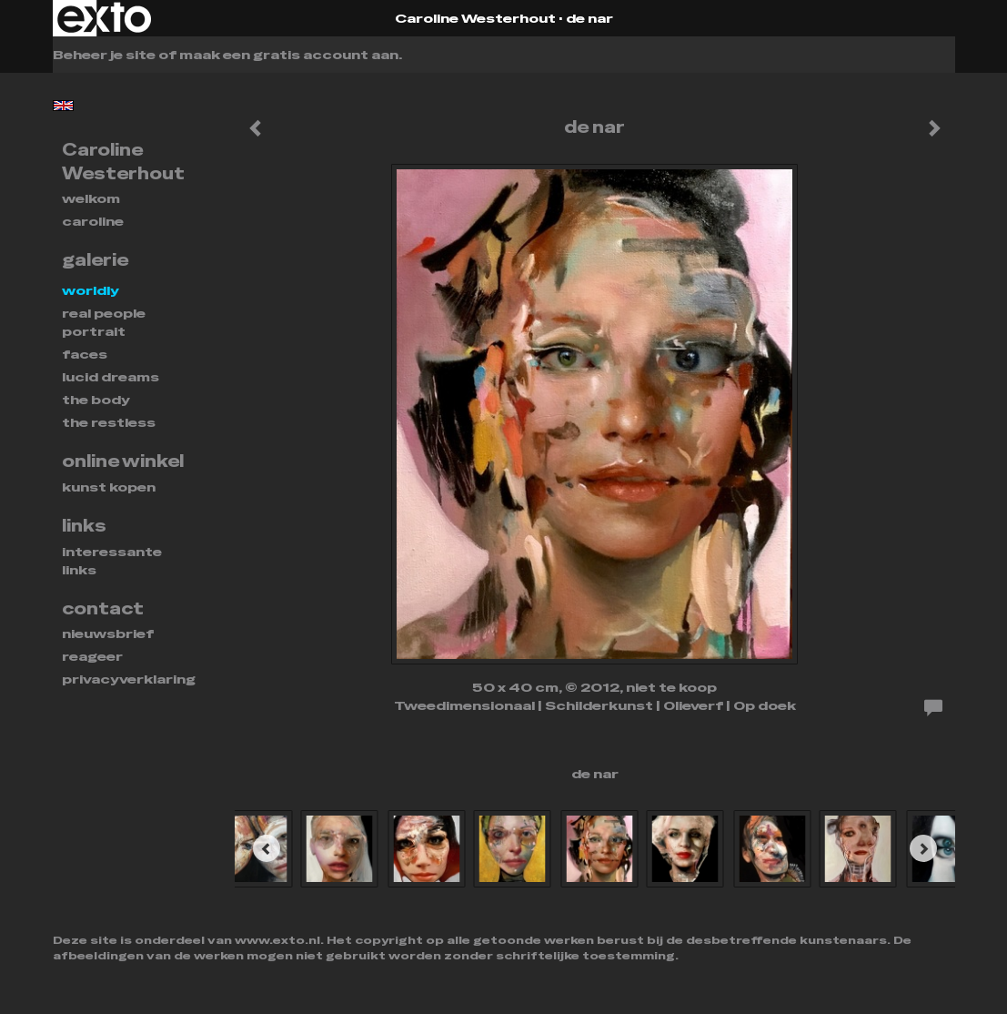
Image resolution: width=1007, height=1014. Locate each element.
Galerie (95, 259)
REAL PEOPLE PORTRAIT (104, 322)
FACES (84, 354)
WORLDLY (90, 290)
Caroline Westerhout (475, 18)
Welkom (91, 198)
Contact (103, 608)
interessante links (112, 560)
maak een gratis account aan (288, 54)
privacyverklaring (129, 679)
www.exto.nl (277, 940)
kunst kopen (109, 487)
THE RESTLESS (109, 422)
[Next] (923, 848)
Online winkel (123, 461)
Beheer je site (104, 54)
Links (84, 525)
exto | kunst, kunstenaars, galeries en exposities (104, 18)
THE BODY (96, 399)
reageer (92, 656)
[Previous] (266, 848)
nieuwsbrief (108, 633)
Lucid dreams (110, 377)
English (63, 105)
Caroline (93, 221)
